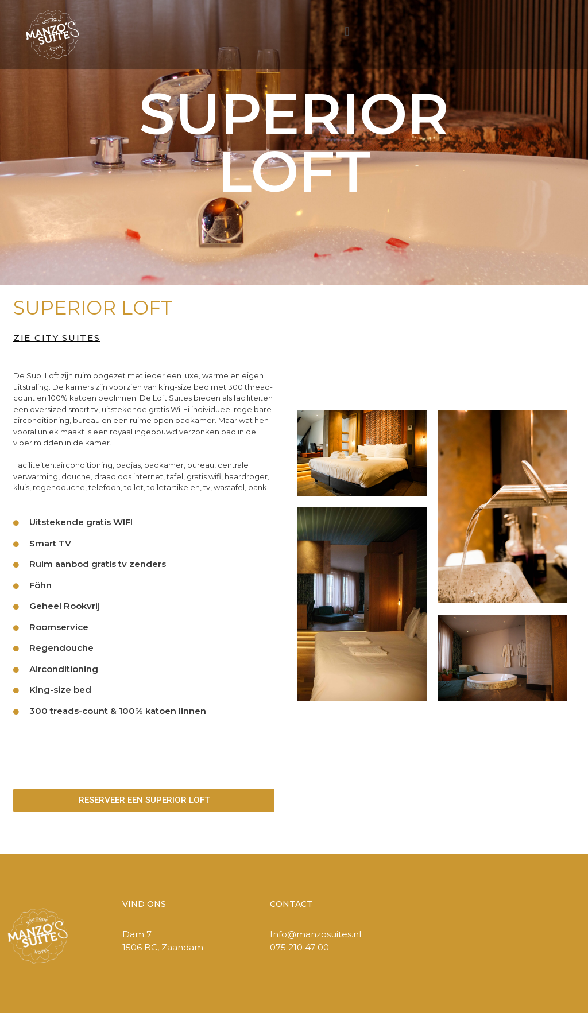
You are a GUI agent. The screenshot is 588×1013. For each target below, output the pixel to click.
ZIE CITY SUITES (56, 337)
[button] (347, 31)
